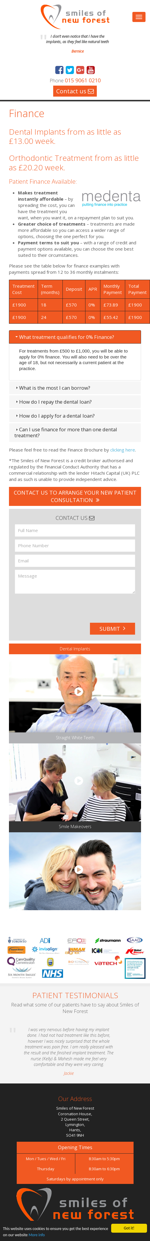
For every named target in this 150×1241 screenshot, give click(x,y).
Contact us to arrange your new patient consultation (75, 496)
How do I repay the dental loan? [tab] (53, 401)
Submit (112, 628)
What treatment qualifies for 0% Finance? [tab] (64, 337)
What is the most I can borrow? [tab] (52, 387)
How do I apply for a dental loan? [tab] (54, 415)
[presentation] (52, 606)
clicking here (122, 450)
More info (37, 1234)
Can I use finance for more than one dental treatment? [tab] (65, 432)
